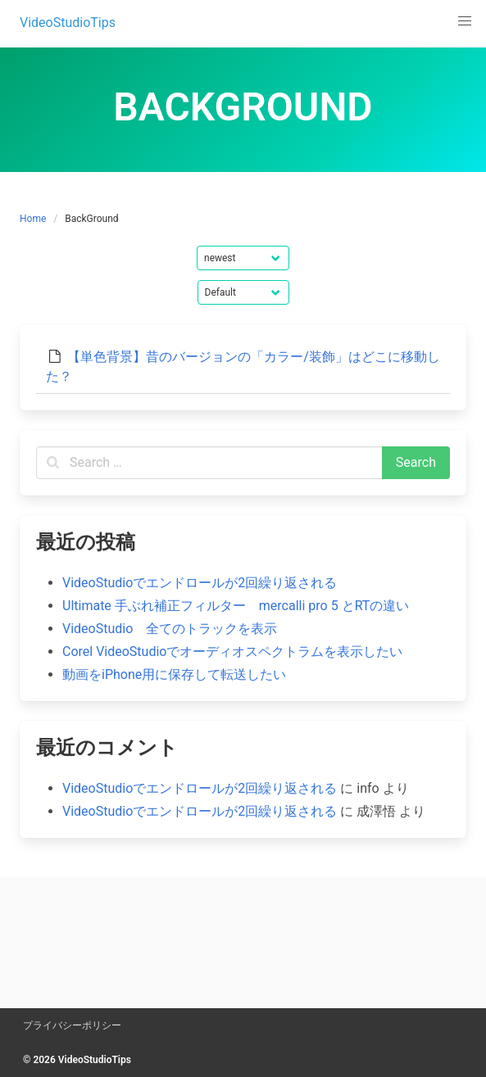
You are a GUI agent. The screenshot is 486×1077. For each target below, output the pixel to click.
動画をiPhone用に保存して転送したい (174, 674)
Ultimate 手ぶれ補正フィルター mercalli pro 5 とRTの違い (235, 605)
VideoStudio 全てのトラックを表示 (169, 628)
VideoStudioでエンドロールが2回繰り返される (199, 583)
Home (33, 218)
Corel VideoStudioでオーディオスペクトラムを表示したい (232, 651)
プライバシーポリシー (72, 1025)
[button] (464, 21)
